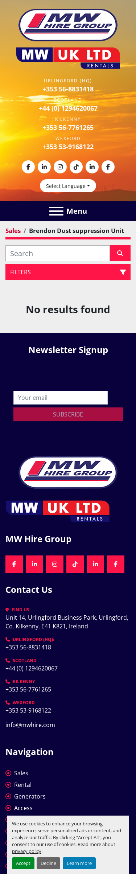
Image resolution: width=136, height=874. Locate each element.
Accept (23, 863)
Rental (23, 785)
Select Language (66, 185)
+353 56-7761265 (68, 127)
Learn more (79, 863)
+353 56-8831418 (68, 89)
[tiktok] (76, 166)
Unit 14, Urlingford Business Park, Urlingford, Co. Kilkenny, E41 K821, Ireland (67, 622)
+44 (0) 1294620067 (68, 108)
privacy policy (26, 851)
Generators (30, 796)
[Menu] (56, 211)
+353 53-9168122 (68, 146)
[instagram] (60, 166)
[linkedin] (44, 166)
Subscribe (68, 414)
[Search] (57, 253)
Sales (21, 773)
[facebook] (28, 166)
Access (23, 808)
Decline (48, 863)
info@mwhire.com (30, 725)
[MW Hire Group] (68, 472)
